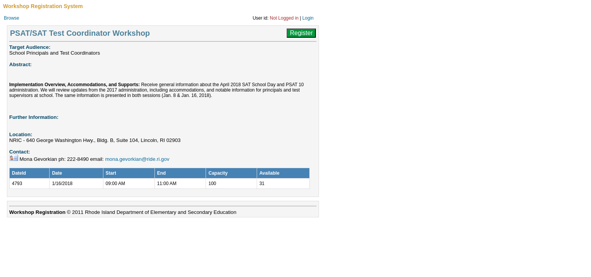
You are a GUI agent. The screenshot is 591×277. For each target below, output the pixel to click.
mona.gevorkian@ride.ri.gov (137, 159)
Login (308, 18)
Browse (11, 18)
